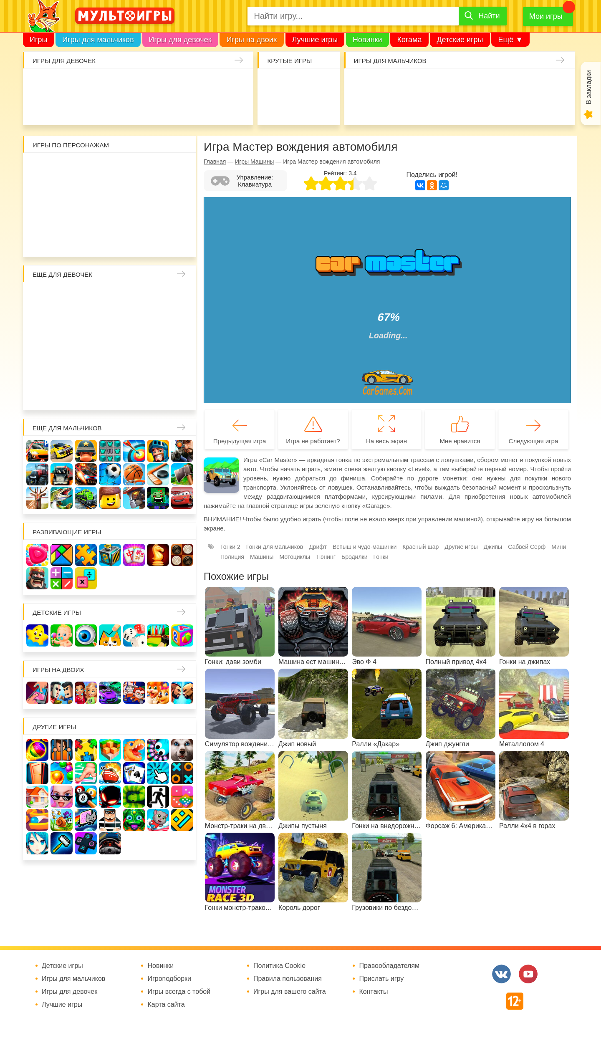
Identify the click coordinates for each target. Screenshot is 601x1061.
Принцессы (62, 322)
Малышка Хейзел (65, 84)
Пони (158, 346)
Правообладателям (389, 965)
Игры (38, 39)
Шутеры (387, 108)
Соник (62, 241)
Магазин (158, 322)
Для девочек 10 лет (183, 394)
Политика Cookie (279, 965)
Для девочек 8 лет (135, 394)
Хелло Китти (110, 216)
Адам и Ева (86, 168)
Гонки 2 (230, 547)
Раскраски (110, 297)
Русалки (110, 346)
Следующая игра (533, 441)
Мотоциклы (531, 108)
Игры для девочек (180, 39)
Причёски (38, 322)
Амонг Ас (274, 108)
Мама (158, 297)
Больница (183, 297)
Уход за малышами (89, 84)
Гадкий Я (135, 241)
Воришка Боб (183, 168)
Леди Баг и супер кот (62, 192)
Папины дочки (62, 370)
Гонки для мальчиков (274, 547)
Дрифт (318, 547)
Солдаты (459, 84)
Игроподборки (169, 978)
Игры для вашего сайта (289, 991)
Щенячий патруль (86, 241)
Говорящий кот (38, 241)
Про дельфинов (65, 108)
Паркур (459, 108)
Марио (135, 216)
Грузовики (556, 108)
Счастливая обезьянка (62, 216)
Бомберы (158, 241)
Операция (235, 108)
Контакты (373, 991)
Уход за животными (186, 108)
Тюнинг (326, 557)
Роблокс (38, 168)
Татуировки (114, 108)
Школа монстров (86, 346)
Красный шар (135, 168)
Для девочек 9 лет (158, 394)
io (274, 84)
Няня (135, 297)
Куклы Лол (41, 108)
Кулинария (89, 108)
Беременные (183, 346)
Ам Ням (183, 192)
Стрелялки (387, 84)
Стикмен (38, 192)
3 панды (158, 168)
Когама (409, 39)
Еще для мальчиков (67, 428)
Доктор (162, 84)
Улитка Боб (110, 168)
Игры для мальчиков (98, 39)
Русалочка (110, 322)
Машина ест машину (411, 108)
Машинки (435, 108)
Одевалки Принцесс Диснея (38, 370)
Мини (558, 547)
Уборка (138, 84)
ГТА (483, 108)
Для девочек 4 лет (38, 394)
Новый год (86, 370)
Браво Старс (556, 84)
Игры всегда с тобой (178, 991)
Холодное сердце (62, 346)
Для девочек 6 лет (86, 394)
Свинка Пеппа (86, 216)
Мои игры (546, 16)
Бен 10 (86, 192)
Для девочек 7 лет (110, 394)
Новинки (367, 39)
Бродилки (354, 557)
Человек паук (110, 241)
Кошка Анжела (183, 322)
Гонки (362, 84)
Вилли (62, 168)
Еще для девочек (62, 274)
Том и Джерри (110, 192)
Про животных (183, 370)
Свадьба (38, 346)
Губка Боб (38, 216)
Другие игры (461, 547)
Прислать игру (381, 978)
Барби (114, 84)
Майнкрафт (435, 84)
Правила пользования (287, 978)
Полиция (232, 557)
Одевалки (41, 84)
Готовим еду (162, 108)
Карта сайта (165, 1004)
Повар (135, 370)
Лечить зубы (158, 370)
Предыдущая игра (239, 441)
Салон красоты (210, 108)
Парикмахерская (86, 322)
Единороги (235, 84)
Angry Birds (158, 216)
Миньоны (183, 216)
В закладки (588, 87)
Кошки (186, 84)
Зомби (411, 84)
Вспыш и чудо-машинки (135, 192)
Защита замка (508, 84)
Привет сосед (362, 108)
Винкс (38, 297)
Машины (531, 84)
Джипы (508, 108)
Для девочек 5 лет (62, 394)
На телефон (323, 108)
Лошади (86, 297)
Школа (62, 297)
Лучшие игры (315, 39)
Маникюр (210, 84)
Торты (138, 108)
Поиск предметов (323, 84)
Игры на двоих (251, 39)
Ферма (135, 346)
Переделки (110, 370)
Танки (483, 84)
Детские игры (460, 39)
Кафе (135, 322)
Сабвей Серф (158, 192)
